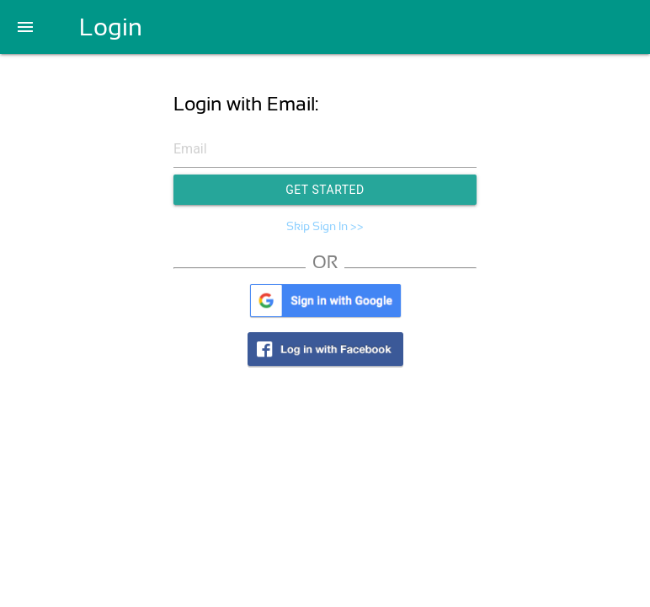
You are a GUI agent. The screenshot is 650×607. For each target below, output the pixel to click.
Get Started (325, 189)
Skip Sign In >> (325, 226)
